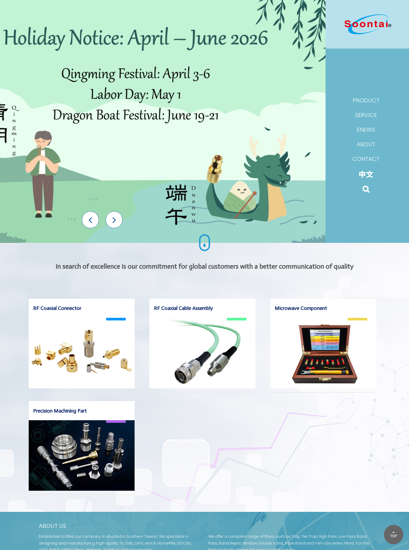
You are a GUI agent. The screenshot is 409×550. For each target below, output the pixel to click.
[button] (90, 219)
